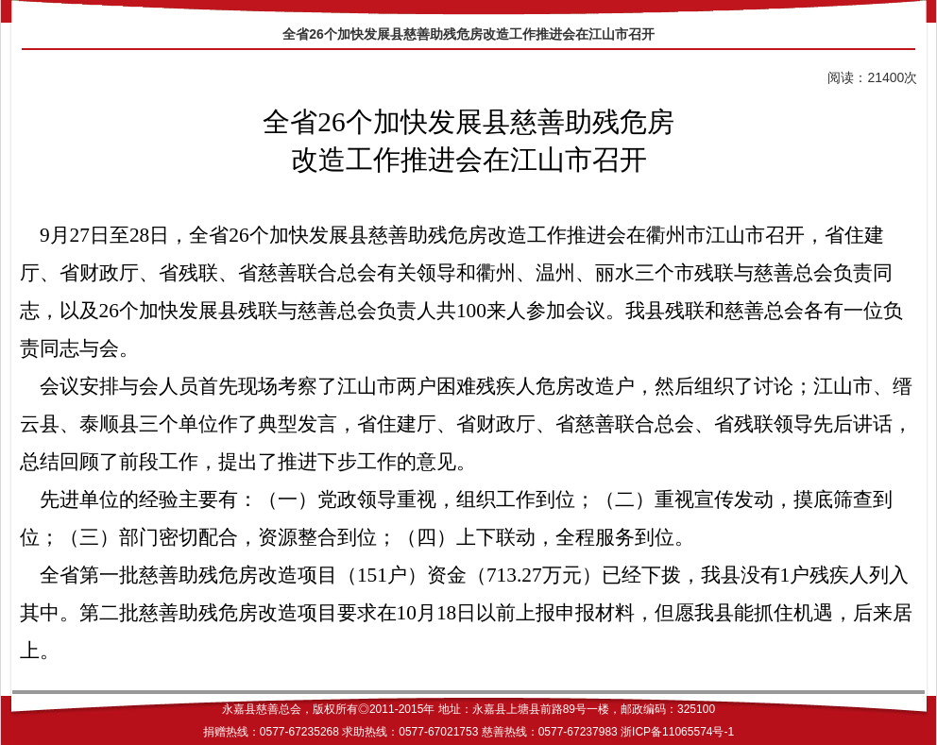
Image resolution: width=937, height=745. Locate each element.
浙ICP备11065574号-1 (677, 731)
